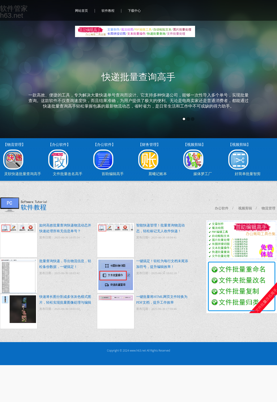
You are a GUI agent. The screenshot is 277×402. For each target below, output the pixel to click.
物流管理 (268, 208)
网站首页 (81, 10)
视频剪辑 (245, 208)
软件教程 (108, 10)
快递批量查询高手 (138, 77)
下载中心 (134, 10)
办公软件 (222, 208)
